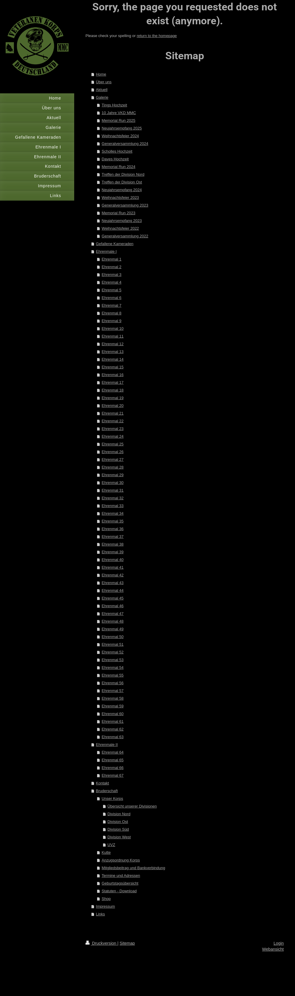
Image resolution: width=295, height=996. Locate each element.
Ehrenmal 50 (113, 636)
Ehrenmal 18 (113, 390)
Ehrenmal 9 (111, 321)
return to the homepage (157, 35)
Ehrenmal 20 (113, 405)
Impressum (105, 906)
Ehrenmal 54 (113, 667)
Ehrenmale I (106, 251)
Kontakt (102, 783)
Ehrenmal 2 (111, 267)
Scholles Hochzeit (117, 151)
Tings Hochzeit (114, 105)
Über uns (104, 82)
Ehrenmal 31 (113, 490)
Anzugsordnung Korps (121, 860)
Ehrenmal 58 (113, 698)
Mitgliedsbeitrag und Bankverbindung (133, 868)
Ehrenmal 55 (113, 675)
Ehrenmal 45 (113, 598)
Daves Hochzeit (115, 159)
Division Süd (118, 829)
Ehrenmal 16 (113, 374)
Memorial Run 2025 (118, 120)
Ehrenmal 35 (113, 521)
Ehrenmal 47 (113, 613)
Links (100, 914)
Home (101, 74)
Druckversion (101, 943)
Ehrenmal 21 (113, 413)
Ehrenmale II (107, 744)
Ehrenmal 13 (113, 351)
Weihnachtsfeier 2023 (120, 197)
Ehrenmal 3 (111, 274)
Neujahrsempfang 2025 (122, 128)
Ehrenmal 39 (113, 552)
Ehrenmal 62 (113, 729)
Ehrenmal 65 (113, 760)
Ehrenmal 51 (113, 644)
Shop (106, 898)
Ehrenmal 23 (113, 428)
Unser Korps (112, 798)
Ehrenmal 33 (113, 505)
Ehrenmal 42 (113, 575)
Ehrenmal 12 (113, 344)
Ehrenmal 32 (113, 498)
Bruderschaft (107, 791)
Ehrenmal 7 (111, 305)
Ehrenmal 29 (113, 475)
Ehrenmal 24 (113, 436)
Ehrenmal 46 (113, 606)
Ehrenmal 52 (113, 652)
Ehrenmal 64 (113, 752)
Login (279, 943)
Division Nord (118, 814)
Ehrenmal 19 (113, 398)
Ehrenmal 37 (113, 536)
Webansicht (273, 949)
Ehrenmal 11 (113, 336)
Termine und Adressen (121, 875)
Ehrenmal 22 (113, 421)
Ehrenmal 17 (113, 382)
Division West (119, 837)
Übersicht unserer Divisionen (132, 806)
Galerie (102, 97)
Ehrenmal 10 (113, 328)
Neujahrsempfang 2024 (122, 190)
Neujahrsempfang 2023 (122, 220)
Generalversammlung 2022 (125, 236)
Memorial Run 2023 (118, 213)
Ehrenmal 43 (113, 583)
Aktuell (101, 89)
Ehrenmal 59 (113, 706)
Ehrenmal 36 (113, 529)
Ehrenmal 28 (113, 467)
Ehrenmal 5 (111, 290)
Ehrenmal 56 (113, 683)
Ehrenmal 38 (113, 544)
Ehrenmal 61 (113, 721)
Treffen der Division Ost (122, 182)
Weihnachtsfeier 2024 (120, 136)
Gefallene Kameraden (114, 244)
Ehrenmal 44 (113, 590)
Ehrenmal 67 (113, 775)
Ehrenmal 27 (113, 459)
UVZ (111, 844)
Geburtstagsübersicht (120, 883)
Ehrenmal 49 (113, 629)
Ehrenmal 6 (111, 297)
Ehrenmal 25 (113, 444)
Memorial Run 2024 (118, 166)
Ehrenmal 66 (113, 767)
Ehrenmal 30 (113, 482)
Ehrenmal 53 (113, 660)
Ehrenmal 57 (113, 690)
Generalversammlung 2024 (125, 143)
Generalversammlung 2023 (125, 205)
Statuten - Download (119, 891)
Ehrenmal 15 (113, 367)
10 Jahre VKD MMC (119, 113)
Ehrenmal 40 (113, 559)
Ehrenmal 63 (113, 737)
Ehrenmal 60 (113, 714)
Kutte (106, 852)
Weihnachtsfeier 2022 (120, 228)
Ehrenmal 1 (111, 259)
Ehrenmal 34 (113, 513)
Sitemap (127, 943)
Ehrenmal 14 (113, 359)
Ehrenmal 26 (113, 452)
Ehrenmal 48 (113, 621)
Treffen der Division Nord (123, 174)
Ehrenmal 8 (111, 313)
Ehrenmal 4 (111, 282)
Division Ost (117, 821)
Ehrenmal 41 (113, 567)
